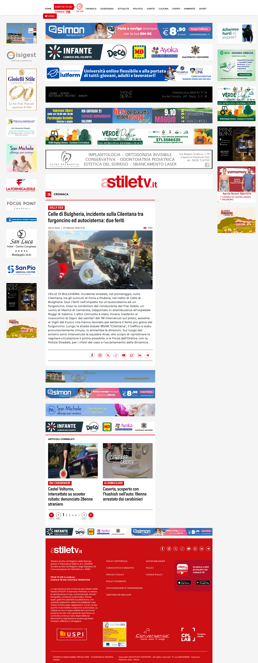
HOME (48, 8)
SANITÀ (151, 8)
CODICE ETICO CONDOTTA (120, 568)
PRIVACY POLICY (115, 574)
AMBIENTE (189, 8)
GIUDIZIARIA (107, 8)
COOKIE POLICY (154, 574)
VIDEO (50, 16)
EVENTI (176, 8)
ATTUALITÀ (123, 8)
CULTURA (163, 8)
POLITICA (138, 8)
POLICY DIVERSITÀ (116, 581)
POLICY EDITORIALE (116, 561)
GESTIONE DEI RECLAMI (118, 594)
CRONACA (91, 8)
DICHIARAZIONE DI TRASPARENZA (124, 588)
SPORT (202, 8)
